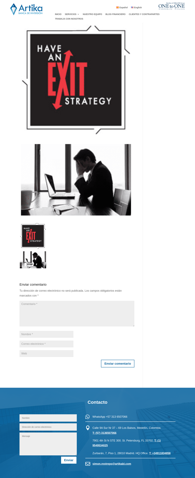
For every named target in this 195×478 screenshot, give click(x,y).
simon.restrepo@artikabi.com (111, 463)
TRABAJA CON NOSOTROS (69, 19)
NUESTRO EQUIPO (92, 14)
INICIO (58, 14)
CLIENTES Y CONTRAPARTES (144, 14)
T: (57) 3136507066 (104, 432)
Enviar (68, 460)
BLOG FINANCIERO (115, 14)
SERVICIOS (70, 14)
